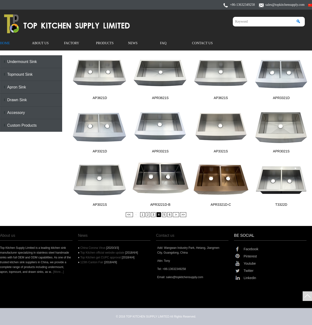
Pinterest (250, 256)
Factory (71, 43)
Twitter (248, 271)
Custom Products (22, 125)
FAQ (163, 43)
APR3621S (160, 98)
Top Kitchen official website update (102, 252)
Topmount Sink (20, 74)
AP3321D (100, 151)
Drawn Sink (17, 100)
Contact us (165, 235)
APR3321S (160, 151)
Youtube (250, 263)
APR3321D (281, 98)
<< (129, 214)
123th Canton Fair (92, 262)
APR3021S (281, 151)
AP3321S (221, 151)
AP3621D (100, 98)
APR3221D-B (160, 204)
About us (7, 235)
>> (183, 214)
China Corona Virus (93, 248)
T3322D (281, 204)
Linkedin (250, 278)
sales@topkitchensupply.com (285, 4)
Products (105, 43)
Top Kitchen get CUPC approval (101, 257)
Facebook (251, 249)
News (133, 43)
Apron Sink (16, 87)
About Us (40, 43)
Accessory (16, 113)
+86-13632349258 (242, 4)
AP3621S (221, 98)
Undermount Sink (22, 62)
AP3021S (100, 204)
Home (5, 43)
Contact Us (202, 43)
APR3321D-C (221, 204)
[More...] (58, 272)
